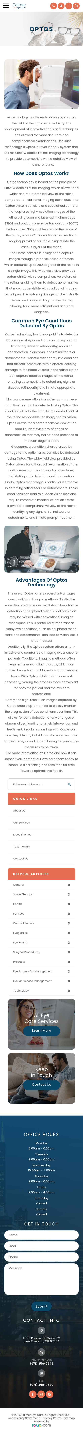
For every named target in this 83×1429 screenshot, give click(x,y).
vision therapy (23, 894)
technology (21, 991)
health (17, 904)
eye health (20, 942)
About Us (19, 811)
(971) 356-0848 (41, 1363)
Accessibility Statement (24, 1418)
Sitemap (69, 1418)
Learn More (41, 1030)
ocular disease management (32, 981)
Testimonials (21, 847)
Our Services (21, 823)
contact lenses (23, 923)
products (19, 962)
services (18, 914)
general (18, 885)
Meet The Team (23, 835)
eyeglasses (20, 933)
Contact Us (20, 859)
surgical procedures (26, 952)
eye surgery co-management (33, 971)
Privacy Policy (52, 1418)
